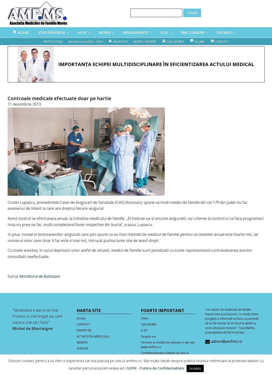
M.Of (82, 32)
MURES (105, 32)
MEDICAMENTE (135, 32)
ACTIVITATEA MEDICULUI (93, 336)
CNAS (144, 318)
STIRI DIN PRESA (51, 32)
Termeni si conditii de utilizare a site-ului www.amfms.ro (168, 344)
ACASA (81, 318)
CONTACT (83, 324)
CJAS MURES (149, 324)
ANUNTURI (84, 330)
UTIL (164, 32)
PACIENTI (224, 32)
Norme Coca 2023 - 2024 (86, 41)
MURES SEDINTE (145, 41)
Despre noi (148, 336)
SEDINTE (82, 342)
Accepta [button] (195, 368)
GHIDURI (82, 348)
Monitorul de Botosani (40, 276)
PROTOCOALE (53, 41)
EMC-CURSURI (192, 32)
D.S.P (144, 330)
